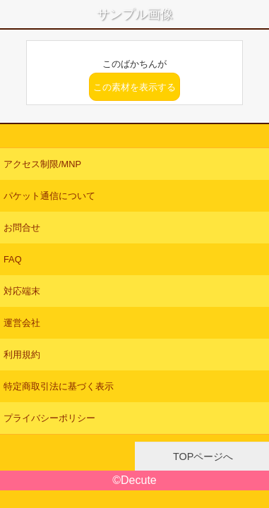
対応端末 (22, 291)
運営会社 (22, 323)
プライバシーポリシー (49, 418)
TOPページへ (201, 456)
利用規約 (22, 354)
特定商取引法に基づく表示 (59, 386)
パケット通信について (49, 195)
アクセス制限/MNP (42, 164)
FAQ (13, 259)
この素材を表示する (134, 87)
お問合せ (22, 227)
